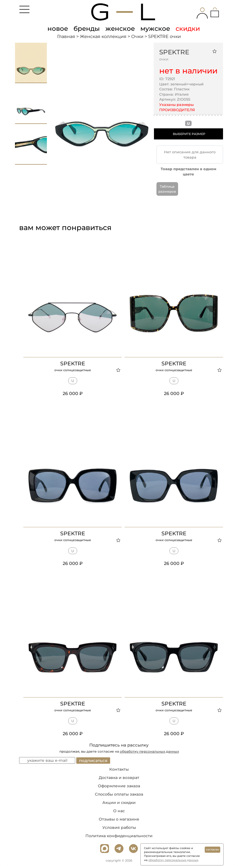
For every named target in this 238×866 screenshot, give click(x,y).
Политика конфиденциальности (119, 835)
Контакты (119, 769)
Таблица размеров (167, 188)
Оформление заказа (119, 785)
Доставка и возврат (119, 777)
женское (120, 28)
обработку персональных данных (149, 751)
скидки (188, 28)
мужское (155, 28)
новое (57, 28)
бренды (87, 28)
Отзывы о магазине (119, 819)
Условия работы (119, 827)
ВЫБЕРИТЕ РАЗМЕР (189, 134)
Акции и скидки (119, 802)
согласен (212, 849)
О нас (119, 810)
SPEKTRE (174, 52)
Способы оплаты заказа (119, 794)
